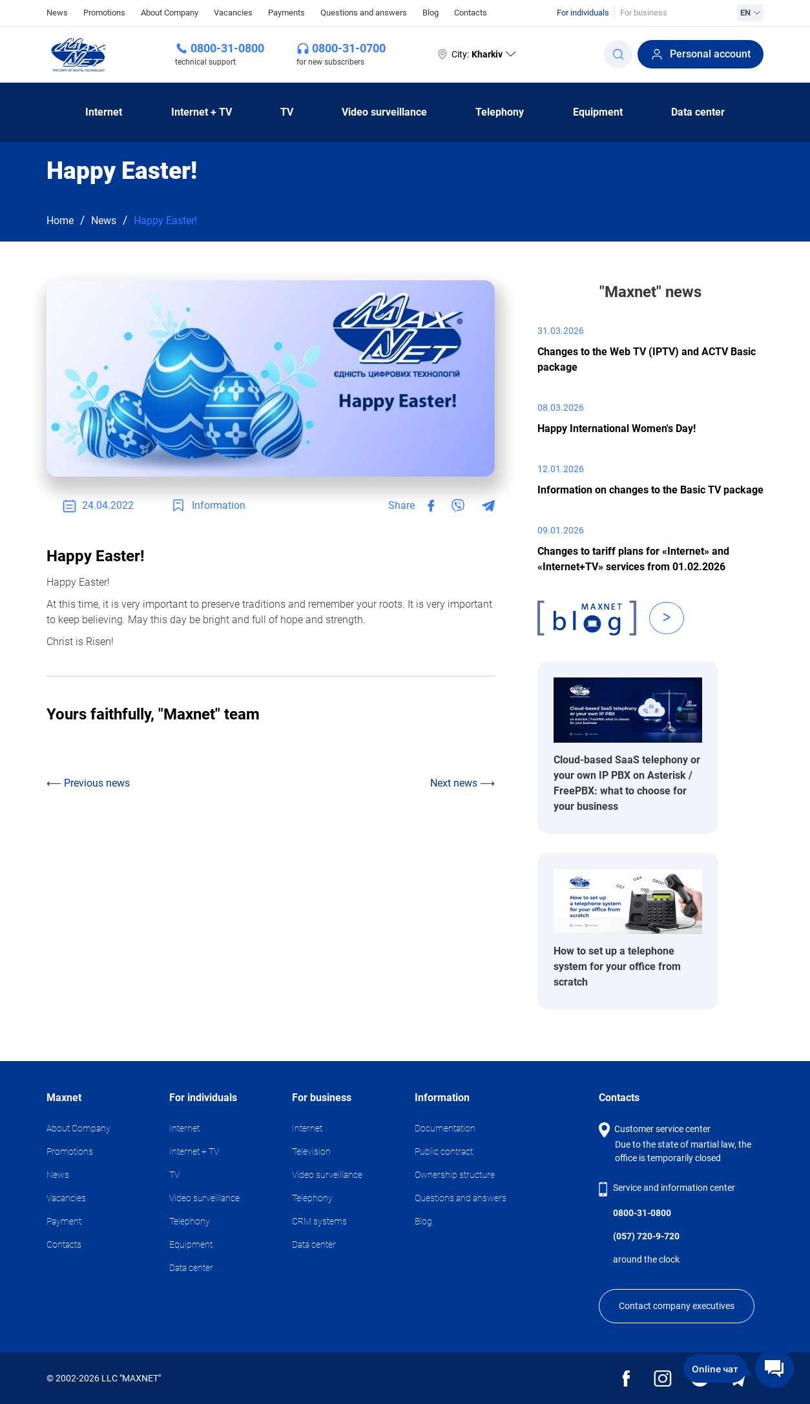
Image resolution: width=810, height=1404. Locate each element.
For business (643, 12)
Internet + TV (201, 112)
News (57, 11)
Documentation (445, 1128)
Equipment (598, 112)
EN (750, 12)
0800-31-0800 (227, 48)
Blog (430, 12)
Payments (286, 12)
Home (60, 220)
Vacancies (233, 12)
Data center (698, 112)
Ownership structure (455, 1175)
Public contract (444, 1151)
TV (286, 112)
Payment (64, 1221)
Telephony (499, 112)
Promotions (104, 12)
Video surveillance (384, 112)
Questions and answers (363, 12)
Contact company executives (676, 1306)
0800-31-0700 (349, 48)
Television (311, 1151)
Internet (103, 112)
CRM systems (319, 1221)
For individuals (583, 12)
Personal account (700, 54)
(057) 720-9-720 (646, 1236)
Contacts (470, 12)
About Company (169, 12)
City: (475, 54)
